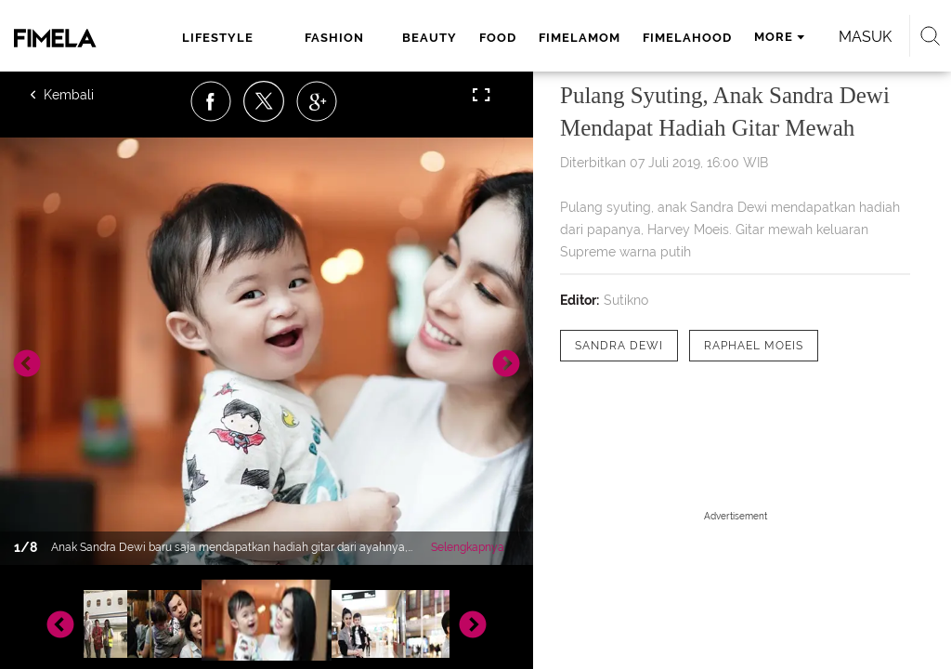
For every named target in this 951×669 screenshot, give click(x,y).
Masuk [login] (865, 37)
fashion (334, 38)
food (497, 38)
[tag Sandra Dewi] (619, 346)
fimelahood (687, 38)
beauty (429, 38)
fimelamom (579, 38)
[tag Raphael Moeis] (753, 346)
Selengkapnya (467, 547)
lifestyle (218, 38)
